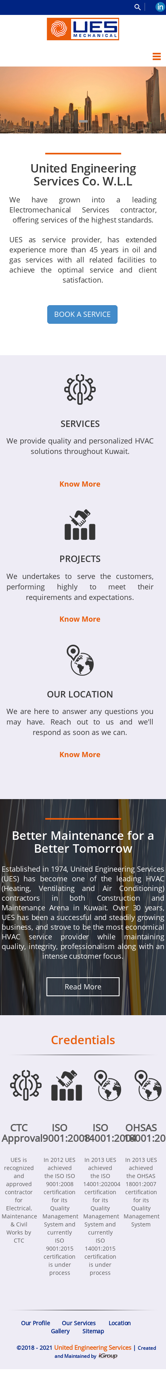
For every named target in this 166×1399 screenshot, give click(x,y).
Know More (80, 484)
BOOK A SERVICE (82, 314)
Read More (83, 986)
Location (120, 1323)
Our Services (79, 1323)
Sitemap (93, 1331)
